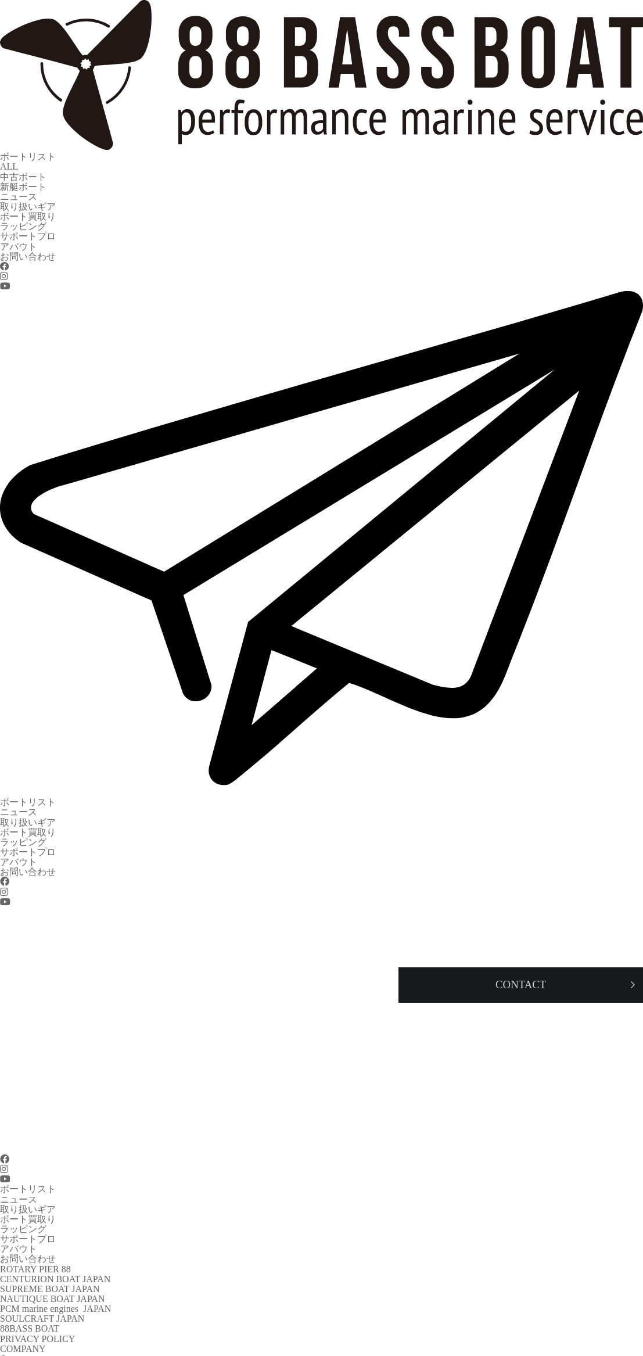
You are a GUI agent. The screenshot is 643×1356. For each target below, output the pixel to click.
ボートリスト (28, 156)
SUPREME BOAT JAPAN (50, 1267)
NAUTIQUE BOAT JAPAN (52, 1277)
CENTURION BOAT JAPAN (55, 1258)
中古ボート (23, 175)
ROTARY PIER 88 (35, 1249)
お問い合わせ (28, 249)
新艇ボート (23, 184)
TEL (8, 1342)
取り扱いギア (28, 202)
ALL (9, 165)
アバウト (18, 240)
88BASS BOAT (29, 1305)
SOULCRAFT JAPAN (42, 1295)
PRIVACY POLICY (37, 1314)
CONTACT (21, 1351)
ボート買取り (28, 212)
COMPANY (23, 1323)
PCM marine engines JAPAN (55, 1286)
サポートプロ (28, 230)
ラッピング (23, 221)
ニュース (18, 193)
